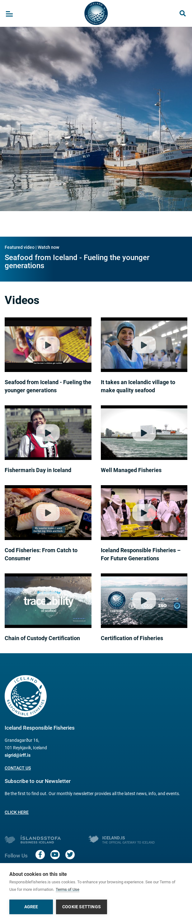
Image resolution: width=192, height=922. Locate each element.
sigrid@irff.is (17, 755)
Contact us (18, 767)
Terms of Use (67, 889)
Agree (31, 906)
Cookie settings (81, 906)
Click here (17, 812)
